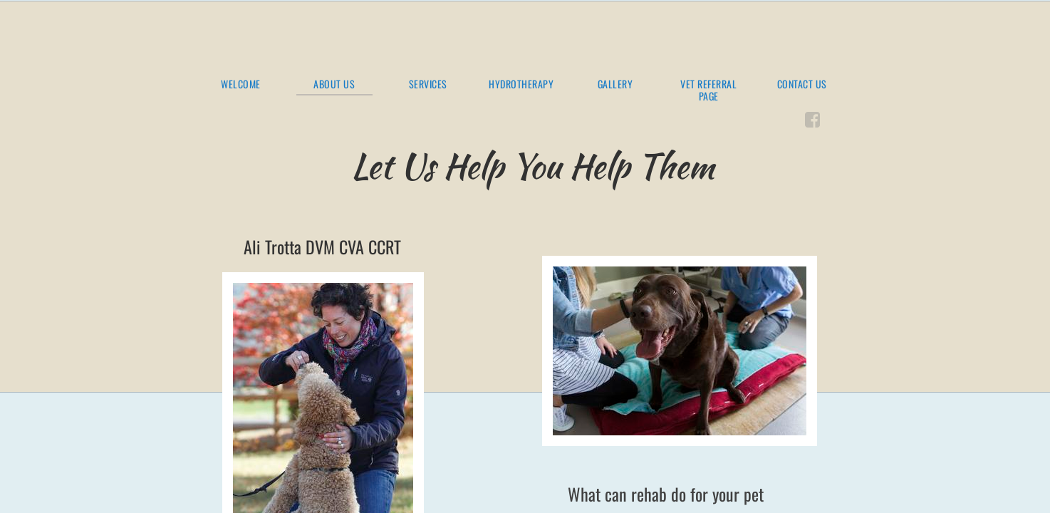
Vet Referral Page (708, 90)
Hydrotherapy (521, 84)
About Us (334, 84)
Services (428, 84)
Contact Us (802, 84)
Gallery (615, 84)
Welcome (241, 84)
